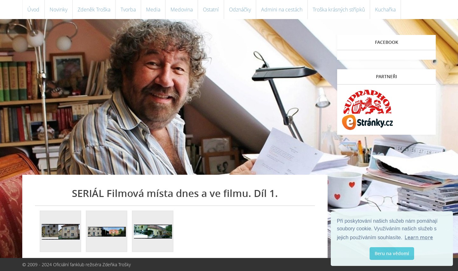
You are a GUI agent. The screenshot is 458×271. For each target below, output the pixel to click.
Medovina (181, 9)
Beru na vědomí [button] (392, 253)
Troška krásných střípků (339, 9)
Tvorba (128, 9)
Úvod (33, 9)
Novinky (58, 9)
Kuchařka (385, 9)
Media (153, 9)
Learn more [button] (419, 237)
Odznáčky (240, 9)
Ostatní (211, 9)
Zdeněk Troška (94, 9)
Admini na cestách (281, 9)
